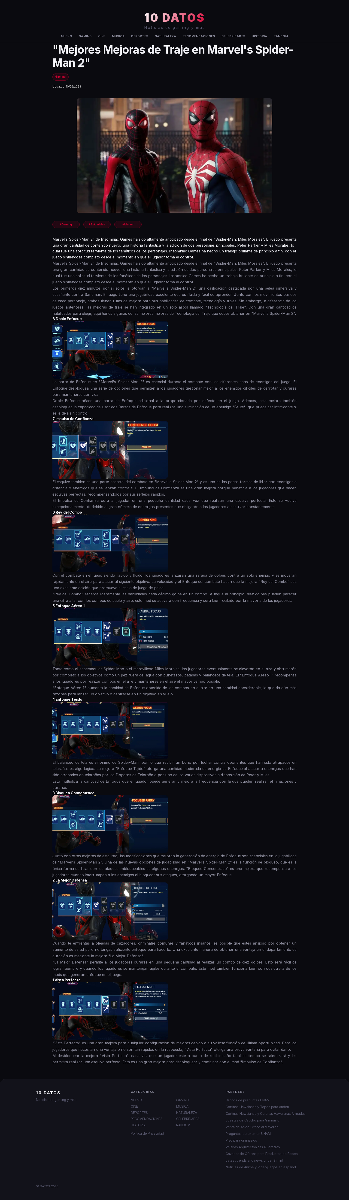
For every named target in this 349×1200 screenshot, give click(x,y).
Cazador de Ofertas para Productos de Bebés (262, 1154)
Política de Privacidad (147, 1133)
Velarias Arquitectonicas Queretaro (253, 1147)
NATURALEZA (165, 36)
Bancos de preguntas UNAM (248, 1100)
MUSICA (118, 36)
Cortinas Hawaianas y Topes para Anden (257, 1107)
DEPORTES (139, 36)
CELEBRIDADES (233, 36)
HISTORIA (259, 36)
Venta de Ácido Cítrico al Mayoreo (252, 1127)
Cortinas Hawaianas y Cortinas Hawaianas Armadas (266, 1113)
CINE (102, 36)
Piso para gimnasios (241, 1140)
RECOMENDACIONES (199, 36)
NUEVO (66, 36)
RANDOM (281, 36)
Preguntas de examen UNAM (248, 1134)
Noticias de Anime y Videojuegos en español (261, 1167)
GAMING (85, 36)
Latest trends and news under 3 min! (254, 1160)
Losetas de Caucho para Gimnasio (252, 1120)
